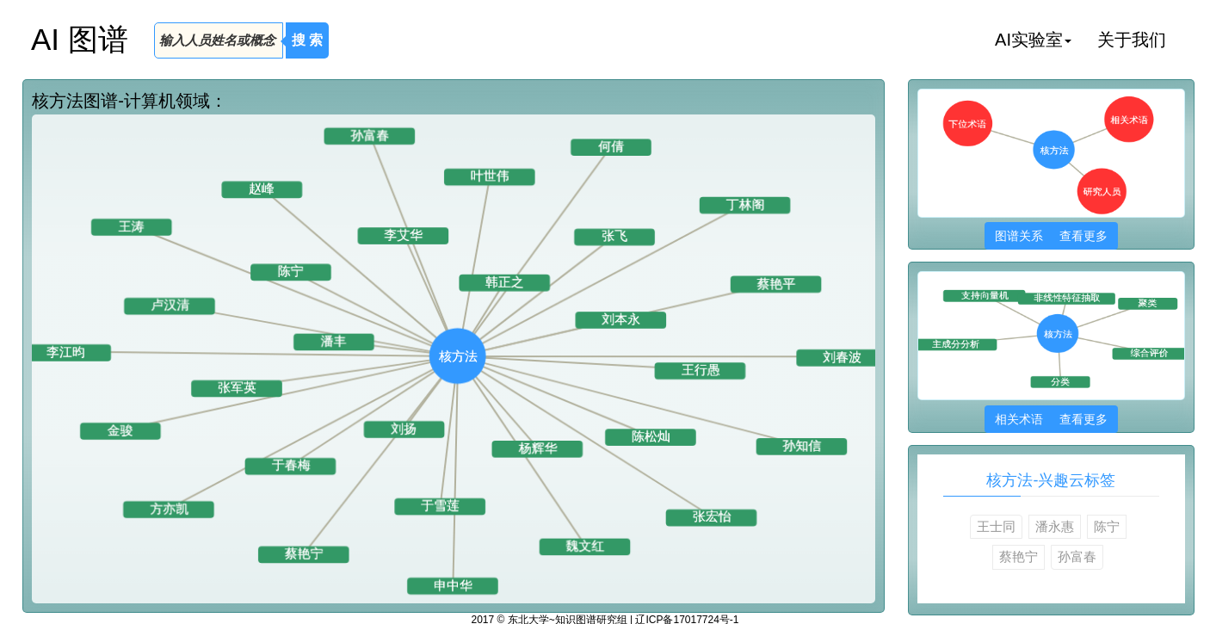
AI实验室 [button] (1033, 39)
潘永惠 (1054, 526)
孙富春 (1077, 556)
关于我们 (1131, 39)
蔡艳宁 (1018, 556)
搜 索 (307, 40)
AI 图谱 (79, 39)
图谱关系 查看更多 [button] (1051, 236)
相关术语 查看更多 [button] (1051, 419)
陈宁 (1107, 526)
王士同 (996, 526)
